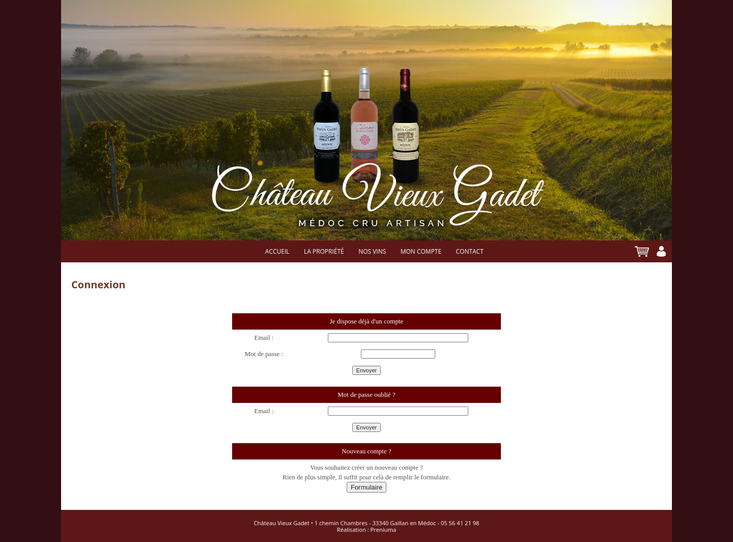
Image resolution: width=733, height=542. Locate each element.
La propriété (324, 252)
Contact (469, 252)
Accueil (277, 252)
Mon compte (421, 252)
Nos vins (372, 252)
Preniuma (384, 529)
